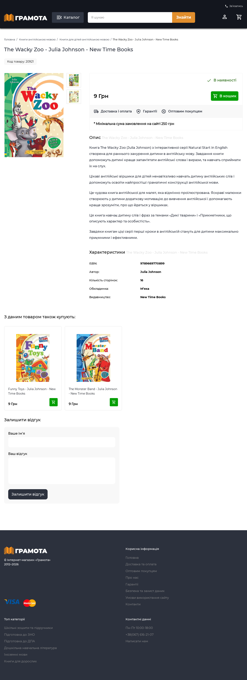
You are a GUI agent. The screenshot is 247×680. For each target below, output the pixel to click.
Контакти (133, 604)
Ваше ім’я (61, 439)
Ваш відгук (61, 468)
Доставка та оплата (141, 564)
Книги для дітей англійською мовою (84, 39)
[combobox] (130, 17)
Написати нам (137, 641)
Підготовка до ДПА (19, 641)
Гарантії (150, 111)
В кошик (224, 96)
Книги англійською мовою (37, 39)
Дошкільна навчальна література (30, 648)
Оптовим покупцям (185, 111)
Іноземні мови (15, 654)
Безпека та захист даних (145, 591)
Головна (9, 39)
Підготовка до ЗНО (19, 634)
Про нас (132, 577)
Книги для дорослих (20, 661)
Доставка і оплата (116, 111)
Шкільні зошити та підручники (28, 628)
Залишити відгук (27, 494)
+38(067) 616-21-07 (140, 634)
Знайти (183, 17)
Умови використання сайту (147, 598)
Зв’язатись (234, 6)
